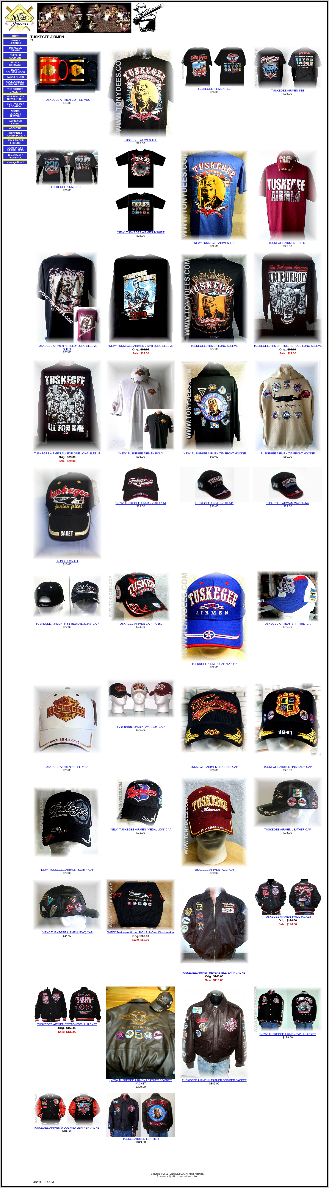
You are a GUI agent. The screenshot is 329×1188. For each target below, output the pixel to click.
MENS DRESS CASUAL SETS (15, 149)
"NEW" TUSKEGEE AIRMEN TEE (214, 243)
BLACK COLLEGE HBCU (15, 71)
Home (15, 35)
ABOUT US (15, 128)
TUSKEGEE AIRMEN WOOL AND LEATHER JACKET (67, 1127)
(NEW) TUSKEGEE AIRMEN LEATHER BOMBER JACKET (141, 1082)
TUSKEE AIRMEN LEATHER (140, 1138)
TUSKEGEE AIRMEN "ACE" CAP (214, 869)
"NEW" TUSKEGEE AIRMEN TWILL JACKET (288, 1034)
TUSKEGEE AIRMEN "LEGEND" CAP (214, 766)
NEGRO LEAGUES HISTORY (15, 114)
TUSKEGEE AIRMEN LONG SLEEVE (214, 345)
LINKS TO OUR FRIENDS (15, 141)
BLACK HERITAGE (15, 63)
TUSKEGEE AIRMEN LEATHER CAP (287, 829)
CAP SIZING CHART (15, 122)
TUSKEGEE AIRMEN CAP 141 (214, 503)
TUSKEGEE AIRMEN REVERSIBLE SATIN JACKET (214, 972)
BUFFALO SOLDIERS (15, 56)
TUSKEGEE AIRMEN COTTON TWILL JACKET (67, 1024)
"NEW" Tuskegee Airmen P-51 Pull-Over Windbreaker (140, 932)
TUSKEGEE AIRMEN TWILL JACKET (287, 916)
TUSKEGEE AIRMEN (15, 49)
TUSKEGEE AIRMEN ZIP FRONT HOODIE (288, 453)
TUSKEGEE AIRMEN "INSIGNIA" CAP (287, 766)
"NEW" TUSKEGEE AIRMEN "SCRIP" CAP (67, 869)
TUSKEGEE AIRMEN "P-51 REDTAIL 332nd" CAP (67, 623)
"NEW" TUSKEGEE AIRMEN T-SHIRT (140, 232)
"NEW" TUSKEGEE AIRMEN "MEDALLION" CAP (141, 829)
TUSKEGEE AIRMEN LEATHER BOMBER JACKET (214, 1080)
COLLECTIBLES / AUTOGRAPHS (15, 83)
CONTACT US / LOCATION (15, 105)
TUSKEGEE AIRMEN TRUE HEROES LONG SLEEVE (288, 345)
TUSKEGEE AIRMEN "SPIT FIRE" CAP (287, 623)
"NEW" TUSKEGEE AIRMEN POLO (140, 453)
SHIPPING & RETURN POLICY (15, 134)
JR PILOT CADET (67, 561)
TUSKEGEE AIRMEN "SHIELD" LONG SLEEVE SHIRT (67, 347)
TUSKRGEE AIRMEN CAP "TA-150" (140, 623)
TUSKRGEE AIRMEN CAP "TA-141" (214, 664)
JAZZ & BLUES (15, 77)
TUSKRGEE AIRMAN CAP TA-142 (287, 503)
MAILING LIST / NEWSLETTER (15, 97)
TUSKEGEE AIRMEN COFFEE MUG (67, 99)
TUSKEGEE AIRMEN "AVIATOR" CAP (140, 726)
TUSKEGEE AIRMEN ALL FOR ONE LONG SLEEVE (67, 453)
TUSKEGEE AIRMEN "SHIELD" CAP (67, 766)
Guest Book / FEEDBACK (15, 156)
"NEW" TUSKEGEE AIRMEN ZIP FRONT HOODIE (214, 453)
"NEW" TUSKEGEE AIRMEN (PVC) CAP (67, 932)
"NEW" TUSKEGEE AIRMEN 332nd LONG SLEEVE (140, 345)
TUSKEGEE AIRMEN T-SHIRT (288, 243)
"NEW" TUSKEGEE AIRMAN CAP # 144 (141, 503)
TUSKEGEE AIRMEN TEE (140, 140)
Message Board (15, 162)
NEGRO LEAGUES (15, 41)
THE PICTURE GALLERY (15, 90)
